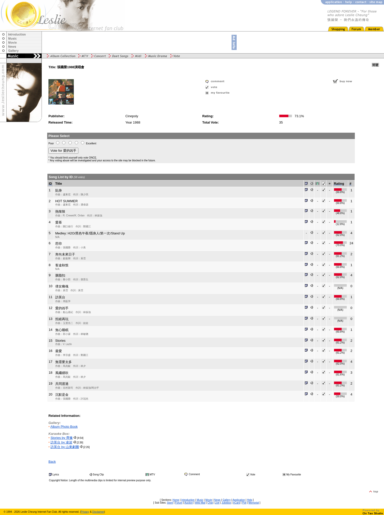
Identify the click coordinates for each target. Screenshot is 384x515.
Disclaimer (98, 511)
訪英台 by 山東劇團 (64, 447)
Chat (210, 502)
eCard (236, 502)
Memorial (253, 502)
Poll (244, 502)
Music (200, 500)
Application (239, 500)
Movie (208, 500)
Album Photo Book (64, 426)
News (217, 500)
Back (52, 462)
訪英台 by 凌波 (61, 442)
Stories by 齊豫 (61, 438)
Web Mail (200, 502)
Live (217, 502)
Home (175, 500)
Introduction (188, 500)
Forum (178, 502)
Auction (188, 502)
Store (170, 502)
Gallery (227, 500)
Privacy (85, 511)
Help (249, 500)
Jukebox (226, 502)
